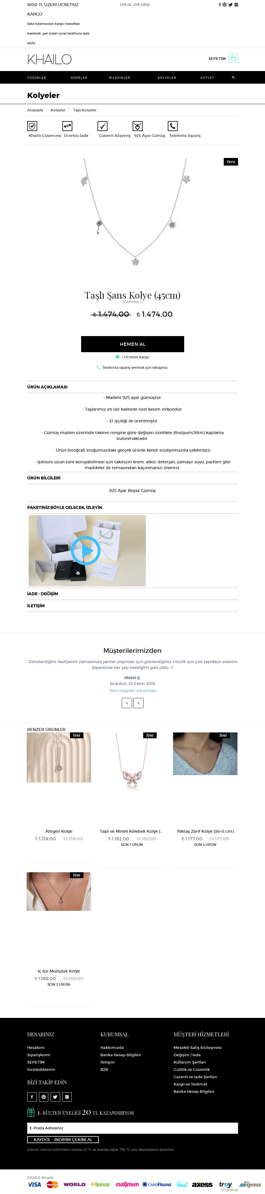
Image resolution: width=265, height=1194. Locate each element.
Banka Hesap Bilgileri (120, 1054)
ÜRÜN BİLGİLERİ (43, 478)
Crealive (229, 1189)
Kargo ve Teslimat (190, 1084)
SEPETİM (217, 58)
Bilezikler (120, 77)
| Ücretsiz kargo (132, 357)
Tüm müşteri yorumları (132, 690)
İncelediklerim (41, 1069)
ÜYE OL (126, 5)
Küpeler (79, 77)
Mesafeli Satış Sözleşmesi (198, 1047)
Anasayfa (35, 110)
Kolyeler (167, 77)
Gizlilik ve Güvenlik (192, 1069)
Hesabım (36, 1047)
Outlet (207, 77)
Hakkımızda (112, 1047)
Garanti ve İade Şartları (195, 1076)
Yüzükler (37, 77)
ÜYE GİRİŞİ (141, 5)
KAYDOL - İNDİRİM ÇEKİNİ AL (63, 1139)
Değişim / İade (187, 1054)
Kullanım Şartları (190, 1062)
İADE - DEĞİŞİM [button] (42, 593)
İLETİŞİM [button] (36, 605)
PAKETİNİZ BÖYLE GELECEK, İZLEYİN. (65, 507)
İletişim (107, 1062)
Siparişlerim (38, 1054)
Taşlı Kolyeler (85, 110)
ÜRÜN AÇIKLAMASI (47, 387)
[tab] (132, 387)
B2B (104, 1069)
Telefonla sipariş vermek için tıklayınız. (135, 367)
